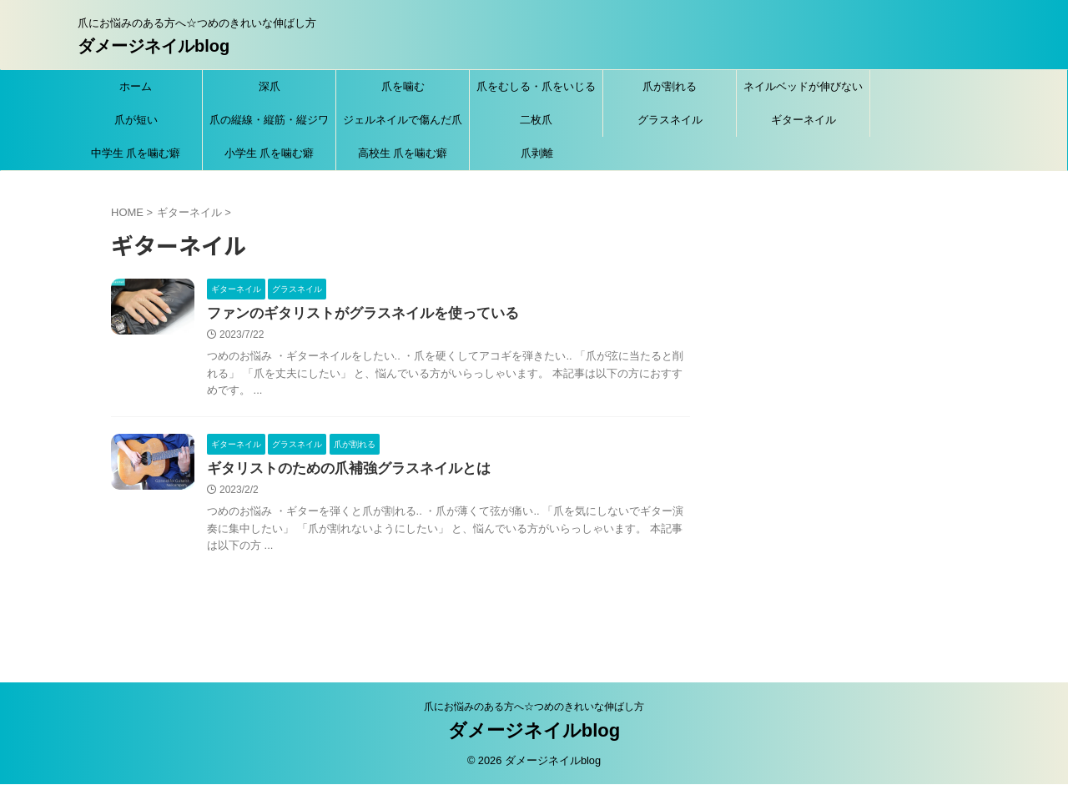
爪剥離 (537, 153)
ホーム (135, 86)
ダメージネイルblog (153, 46)
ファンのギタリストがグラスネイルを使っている (354, 314)
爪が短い (136, 119)
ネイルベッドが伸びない (803, 86)
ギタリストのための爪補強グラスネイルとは (340, 471)
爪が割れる (669, 86)
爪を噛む (403, 86)
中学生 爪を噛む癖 (136, 153)
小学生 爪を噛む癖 (269, 153)
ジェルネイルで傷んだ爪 (402, 119)
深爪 (269, 86)
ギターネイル (803, 119)
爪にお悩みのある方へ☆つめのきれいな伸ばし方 (534, 707)
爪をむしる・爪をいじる (536, 86)
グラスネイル (670, 119)
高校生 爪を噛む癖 (403, 153)
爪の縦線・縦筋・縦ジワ (269, 119)
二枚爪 (536, 119)
